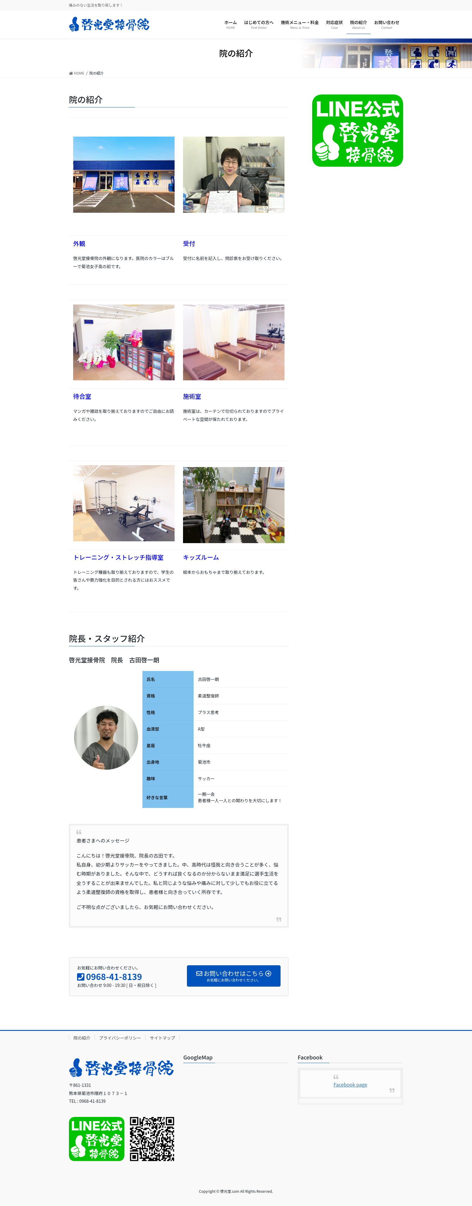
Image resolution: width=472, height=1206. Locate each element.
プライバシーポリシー (120, 1038)
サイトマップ (162, 1038)
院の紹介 (81, 1038)
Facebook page (350, 1084)
